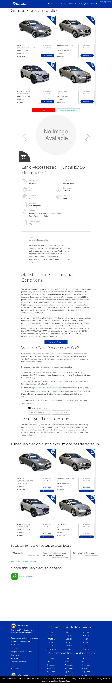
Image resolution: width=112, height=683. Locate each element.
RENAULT (68, 649)
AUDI (51, 642)
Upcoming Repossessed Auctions (24, 641)
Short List (72, 4)
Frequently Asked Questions (21, 652)
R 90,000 (68, 662)
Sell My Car (83, 4)
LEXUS (68, 636)
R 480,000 (51, 675)
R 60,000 (68, 658)
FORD (68, 632)
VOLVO (86, 649)
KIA (51, 636)
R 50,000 (51, 658)
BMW (51, 632)
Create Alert (61, 412)
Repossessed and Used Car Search (24, 638)
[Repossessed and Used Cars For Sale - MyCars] (20, 4)
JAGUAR (68, 646)
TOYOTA (86, 636)
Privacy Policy (16, 658)
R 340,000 (68, 672)
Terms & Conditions (18, 662)
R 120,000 (68, 665)
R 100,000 (86, 662)
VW (86, 639)
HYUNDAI (86, 632)
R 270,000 (51, 672)
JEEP (86, 646)
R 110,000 (51, 665)
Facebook (15, 669)
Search (51, 4)
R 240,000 (86, 668)
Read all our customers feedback (23, 561)
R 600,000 (69, 675)
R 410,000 (86, 672)
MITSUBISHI (51, 649)
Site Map (14, 648)
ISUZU (51, 646)
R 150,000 (86, 665)
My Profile (94, 4)
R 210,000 (68, 668)
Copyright (15, 655)
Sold (48, 110)
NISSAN (69, 639)
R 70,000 (86, 658)
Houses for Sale (19, 676)
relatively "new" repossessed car (48, 388)
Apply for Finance (56, 342)
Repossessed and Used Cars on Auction (71, 627)
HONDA (69, 642)
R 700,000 (86, 675)
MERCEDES (51, 639)
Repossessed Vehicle (69, 110)
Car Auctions (61, 4)
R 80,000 (51, 662)
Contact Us (15, 645)
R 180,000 (51, 668)
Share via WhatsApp (26, 576)
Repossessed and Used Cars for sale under (71, 653)
